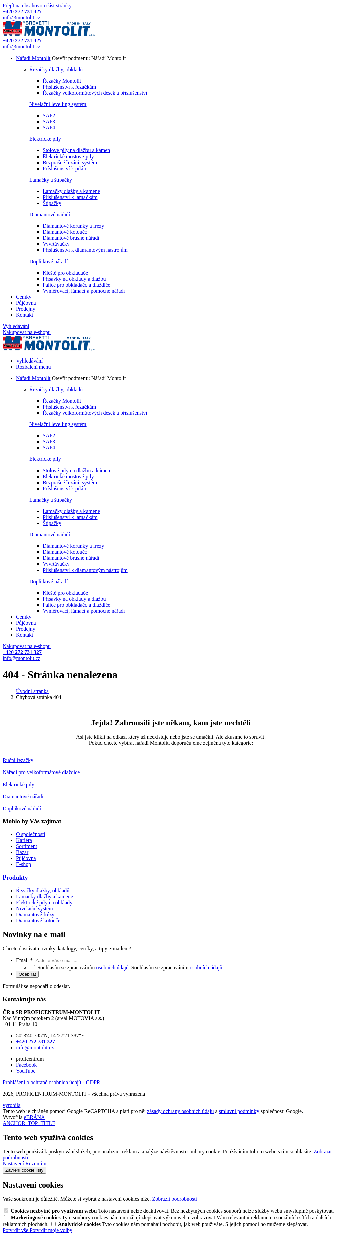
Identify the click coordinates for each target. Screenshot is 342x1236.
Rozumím (35, 1163)
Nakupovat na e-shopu (27, 332)
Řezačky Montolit (62, 81)
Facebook (26, 1065)
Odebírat (27, 974)
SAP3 (49, 121)
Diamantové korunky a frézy (73, 226)
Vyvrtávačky (56, 244)
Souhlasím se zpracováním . (177, 967)
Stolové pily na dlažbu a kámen (76, 150)
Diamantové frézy (35, 914)
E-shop (23, 864)
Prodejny (25, 309)
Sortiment (26, 846)
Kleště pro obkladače (65, 273)
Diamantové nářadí (49, 214)
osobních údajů (112, 967)
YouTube (25, 1071)
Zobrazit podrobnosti (174, 1199)
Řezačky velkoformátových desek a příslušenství (95, 93)
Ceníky (23, 297)
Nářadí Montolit (33, 58)
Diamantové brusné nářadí (71, 238)
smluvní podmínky (239, 1111)
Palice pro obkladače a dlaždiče (76, 285)
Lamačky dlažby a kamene (71, 191)
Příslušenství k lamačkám (70, 197)
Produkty (15, 877)
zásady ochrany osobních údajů (180, 1111)
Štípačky (52, 203)
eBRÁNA (34, 1117)
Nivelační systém (34, 908)
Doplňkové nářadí (48, 261)
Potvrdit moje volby (51, 1230)
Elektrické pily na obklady (44, 902)
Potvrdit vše (16, 1230)
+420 (35, 1041)
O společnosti (30, 834)
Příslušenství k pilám (65, 168)
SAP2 (49, 115)
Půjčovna (26, 303)
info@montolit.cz (35, 1047)
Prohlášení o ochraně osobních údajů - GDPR (51, 1082)
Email (25, 960)
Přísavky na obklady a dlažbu (74, 279)
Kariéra (24, 840)
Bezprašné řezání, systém (70, 162)
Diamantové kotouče (65, 232)
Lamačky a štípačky (50, 180)
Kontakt (24, 315)
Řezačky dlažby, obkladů (56, 69)
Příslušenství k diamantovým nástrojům (85, 250)
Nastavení (14, 1163)
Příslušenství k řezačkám (69, 87)
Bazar (22, 852)
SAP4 (49, 127)
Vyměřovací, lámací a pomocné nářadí (84, 291)
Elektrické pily (45, 139)
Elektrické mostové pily (68, 156)
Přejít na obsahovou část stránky (37, 5)
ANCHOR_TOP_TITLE (29, 1123)
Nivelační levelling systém (58, 104)
